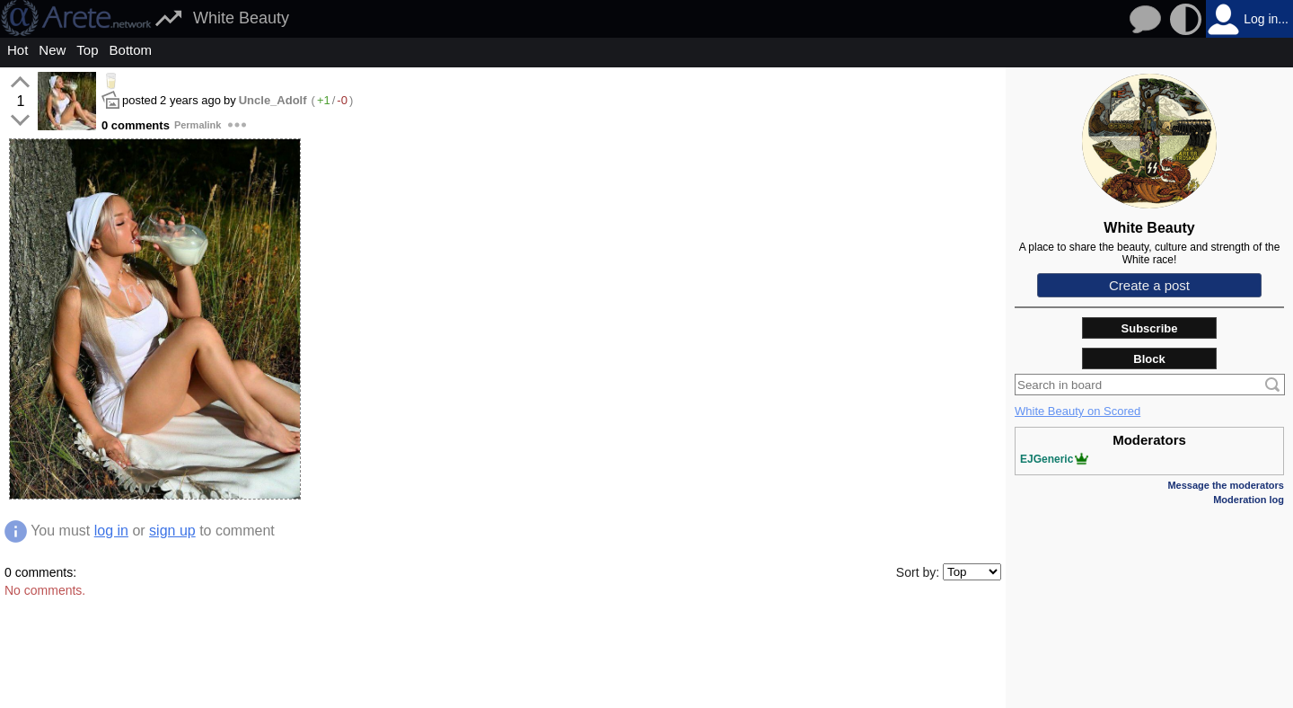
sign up (172, 530)
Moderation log (1248, 499)
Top (87, 50)
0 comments (135, 125)
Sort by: (917, 572)
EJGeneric (1054, 458)
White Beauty (241, 18)
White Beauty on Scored (1077, 411)
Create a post (1149, 285)
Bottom (131, 50)
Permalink (198, 124)
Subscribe (1149, 328)
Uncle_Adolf (273, 100)
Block (1149, 359)
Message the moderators (1225, 485)
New (52, 50)
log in (111, 530)
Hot (17, 50)
